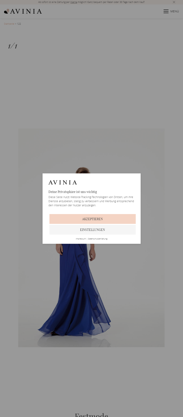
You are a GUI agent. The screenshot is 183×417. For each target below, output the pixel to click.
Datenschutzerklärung (97, 239)
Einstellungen (92, 230)
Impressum (81, 239)
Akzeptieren (92, 219)
